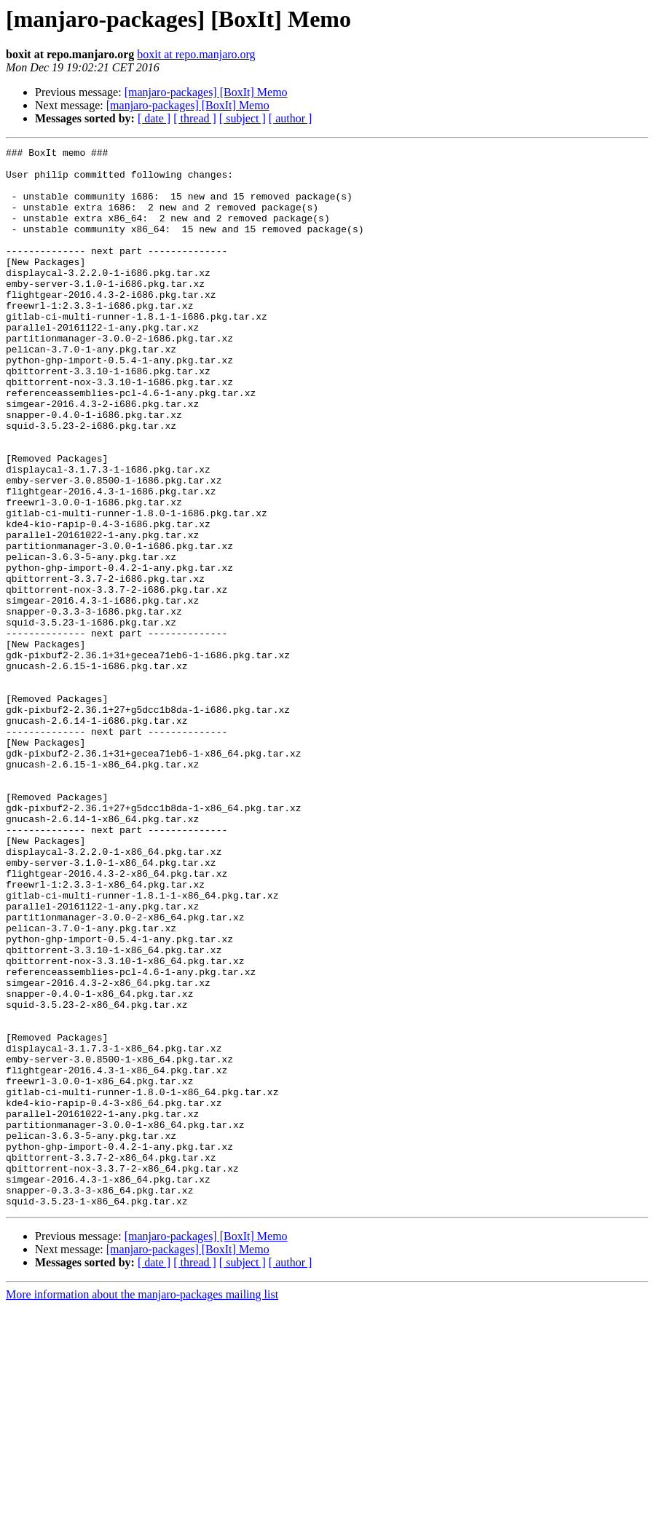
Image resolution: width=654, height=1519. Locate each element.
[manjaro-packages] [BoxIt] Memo (206, 92)
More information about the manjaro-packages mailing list (142, 1506)
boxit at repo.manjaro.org (196, 54)
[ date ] (154, 118)
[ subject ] (242, 118)
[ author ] (290, 118)
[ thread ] (194, 118)
